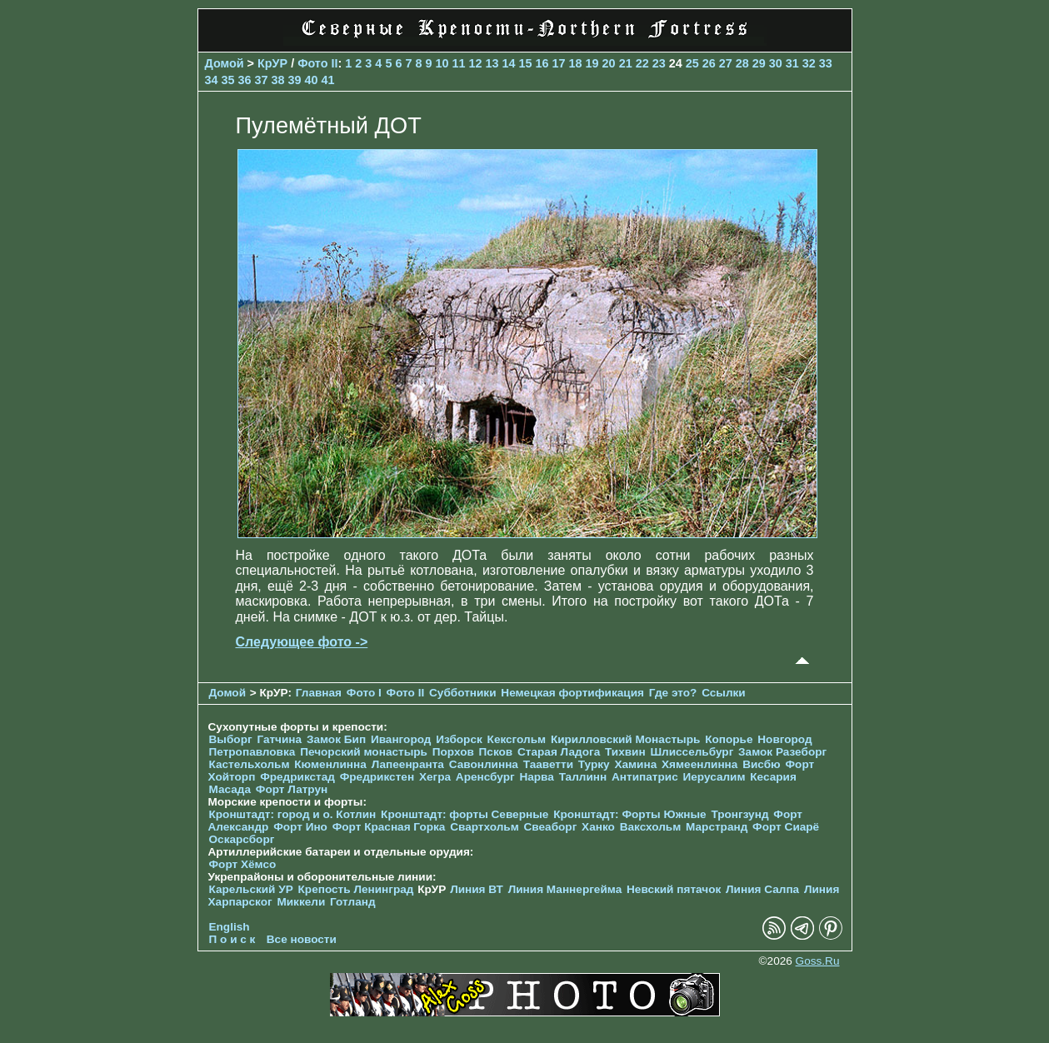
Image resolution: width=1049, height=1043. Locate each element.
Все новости (302, 939)
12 (475, 63)
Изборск (459, 739)
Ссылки (724, 692)
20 (609, 63)
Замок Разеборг (782, 752)
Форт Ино (300, 827)
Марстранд (716, 827)
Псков (496, 752)
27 (725, 63)
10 (441, 63)
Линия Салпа (762, 889)
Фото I (364, 692)
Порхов (453, 752)
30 (775, 63)
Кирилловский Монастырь (625, 739)
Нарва (536, 777)
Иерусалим (713, 777)
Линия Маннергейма (565, 889)
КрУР (272, 63)
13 (492, 63)
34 (211, 80)
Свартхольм (484, 827)
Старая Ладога (558, 752)
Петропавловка (252, 752)
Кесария (773, 777)
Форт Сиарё (785, 827)
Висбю (761, 764)
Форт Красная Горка (389, 827)
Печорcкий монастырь (363, 752)
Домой (224, 63)
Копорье (728, 739)
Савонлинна (483, 764)
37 (261, 80)
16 (542, 63)
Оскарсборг (242, 839)
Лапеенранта (408, 764)
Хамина (635, 764)
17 (559, 63)
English (229, 927)
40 (311, 80)
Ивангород (401, 739)
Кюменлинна (330, 764)
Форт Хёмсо (243, 864)
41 (328, 80)
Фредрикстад (297, 777)
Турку (594, 764)
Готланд (353, 902)
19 (592, 63)
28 (742, 63)
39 (295, 80)
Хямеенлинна (699, 764)
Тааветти (548, 764)
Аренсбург (485, 777)
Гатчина (279, 739)
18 (575, 63)
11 (458, 63)
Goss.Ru (818, 961)
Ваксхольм (651, 827)
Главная (319, 692)
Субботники (463, 692)
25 (692, 63)
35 (228, 80)
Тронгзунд (739, 814)
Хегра (435, 777)
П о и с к (232, 939)
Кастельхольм (249, 764)
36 (245, 80)
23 (659, 63)
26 (709, 63)
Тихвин (625, 752)
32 (809, 63)
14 (509, 63)
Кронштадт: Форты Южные (630, 814)
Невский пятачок (674, 889)
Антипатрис (645, 777)
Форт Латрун (291, 789)
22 (642, 63)
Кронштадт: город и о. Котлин (293, 814)
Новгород (784, 739)
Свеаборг (550, 827)
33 (825, 63)
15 (525, 63)
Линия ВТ (476, 889)
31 (792, 63)
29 (759, 63)
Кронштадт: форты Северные (464, 814)
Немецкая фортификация (572, 692)
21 (625, 63)
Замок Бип (336, 739)
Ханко (598, 827)
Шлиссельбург (691, 752)
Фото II (317, 63)
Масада (230, 789)
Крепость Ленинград (356, 889)
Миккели (301, 902)
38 (278, 80)
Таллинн (583, 777)
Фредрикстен (377, 777)
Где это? (673, 692)
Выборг (230, 739)
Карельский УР (251, 889)
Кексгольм (517, 739)
